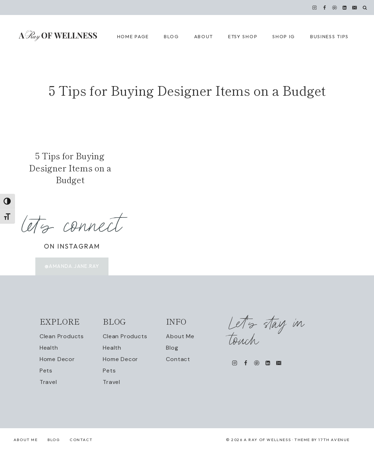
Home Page (133, 36)
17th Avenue (334, 439)
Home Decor (57, 359)
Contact (178, 359)
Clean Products (62, 336)
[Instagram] (314, 7)
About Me (180, 336)
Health (49, 347)
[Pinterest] (334, 7)
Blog (172, 347)
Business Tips (329, 36)
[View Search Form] (365, 7)
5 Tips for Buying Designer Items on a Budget (70, 167)
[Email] (354, 7)
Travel (48, 382)
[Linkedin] (344, 7)
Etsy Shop (242, 36)
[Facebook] (324, 7)
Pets (46, 370)
